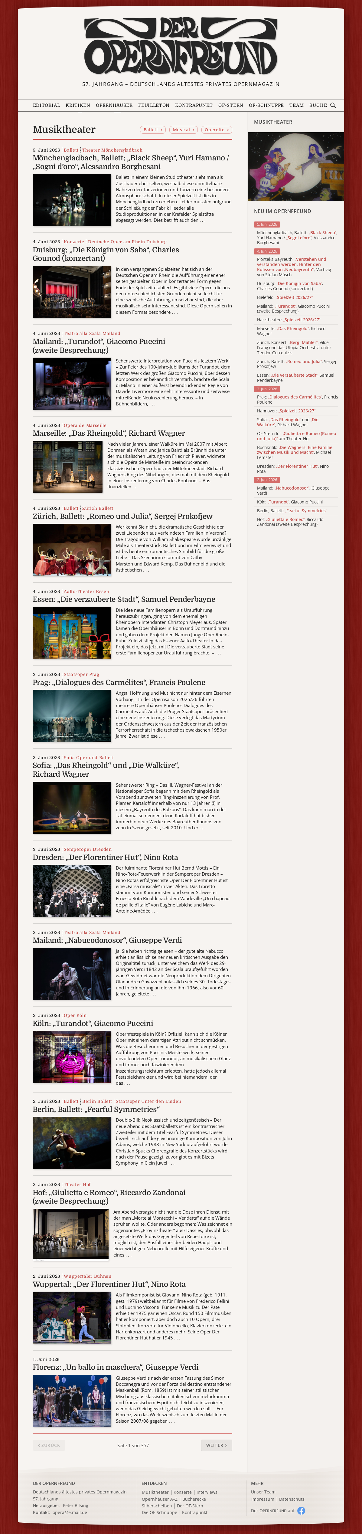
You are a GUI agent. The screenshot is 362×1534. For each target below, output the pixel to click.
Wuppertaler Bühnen (88, 1276)
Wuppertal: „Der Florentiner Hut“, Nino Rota (109, 1284)
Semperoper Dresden (88, 849)
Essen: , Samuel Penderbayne (295, 378)
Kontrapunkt (194, 105)
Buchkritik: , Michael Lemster (294, 452)
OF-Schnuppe (266, 105)
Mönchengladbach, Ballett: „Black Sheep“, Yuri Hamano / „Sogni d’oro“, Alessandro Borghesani (131, 162)
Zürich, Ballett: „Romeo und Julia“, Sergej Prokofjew (123, 516)
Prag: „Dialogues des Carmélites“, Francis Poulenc (119, 682)
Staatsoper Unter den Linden (148, 1101)
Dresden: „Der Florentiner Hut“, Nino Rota (105, 857)
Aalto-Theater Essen (86, 591)
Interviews (207, 1492)
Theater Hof (77, 1184)
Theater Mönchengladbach (112, 150)
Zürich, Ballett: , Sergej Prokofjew (296, 364)
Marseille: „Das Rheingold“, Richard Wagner (109, 433)
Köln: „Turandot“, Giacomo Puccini (93, 1023)
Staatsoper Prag (81, 674)
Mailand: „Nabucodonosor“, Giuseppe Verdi (107, 940)
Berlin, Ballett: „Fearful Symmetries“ (96, 1109)
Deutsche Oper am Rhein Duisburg (127, 241)
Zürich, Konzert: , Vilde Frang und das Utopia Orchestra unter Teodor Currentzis (294, 347)
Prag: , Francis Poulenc (297, 400)
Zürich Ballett (97, 508)
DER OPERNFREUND (54, 1483)
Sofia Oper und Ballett (89, 757)
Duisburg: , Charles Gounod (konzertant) (290, 286)
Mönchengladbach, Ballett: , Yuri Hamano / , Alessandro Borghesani (297, 237)
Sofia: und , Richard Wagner (287, 422)
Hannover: (286, 411)
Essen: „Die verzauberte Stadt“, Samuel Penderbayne (124, 599)
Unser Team (263, 1492)
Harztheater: (288, 320)
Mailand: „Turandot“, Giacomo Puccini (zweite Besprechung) (99, 346)
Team (296, 105)
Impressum (262, 1499)
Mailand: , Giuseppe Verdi (293, 491)
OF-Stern (230, 105)
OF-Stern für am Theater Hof (296, 436)
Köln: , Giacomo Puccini (290, 502)
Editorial (46, 105)
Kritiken (78, 105)
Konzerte (74, 241)
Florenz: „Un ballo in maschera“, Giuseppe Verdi (116, 1367)
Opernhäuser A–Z (160, 1499)
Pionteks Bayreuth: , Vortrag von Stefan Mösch (294, 267)
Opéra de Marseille (85, 425)
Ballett (71, 150)
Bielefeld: (285, 297)
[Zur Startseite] (181, 46)
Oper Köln (75, 1015)
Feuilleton (154, 105)
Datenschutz (292, 1499)
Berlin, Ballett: (292, 510)
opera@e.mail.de (70, 1512)
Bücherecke (194, 1499)
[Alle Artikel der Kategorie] (296, 166)
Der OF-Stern (190, 1506)
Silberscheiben (157, 1506)
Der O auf (273, 1510)
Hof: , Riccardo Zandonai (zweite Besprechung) (290, 522)
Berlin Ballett (97, 1101)
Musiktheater (155, 1492)
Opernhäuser (114, 105)
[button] (216, 1445)
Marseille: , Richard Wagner (291, 331)
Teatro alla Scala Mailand (92, 333)
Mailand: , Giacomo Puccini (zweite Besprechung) (293, 309)
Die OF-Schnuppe (159, 1512)
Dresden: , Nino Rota (293, 469)
